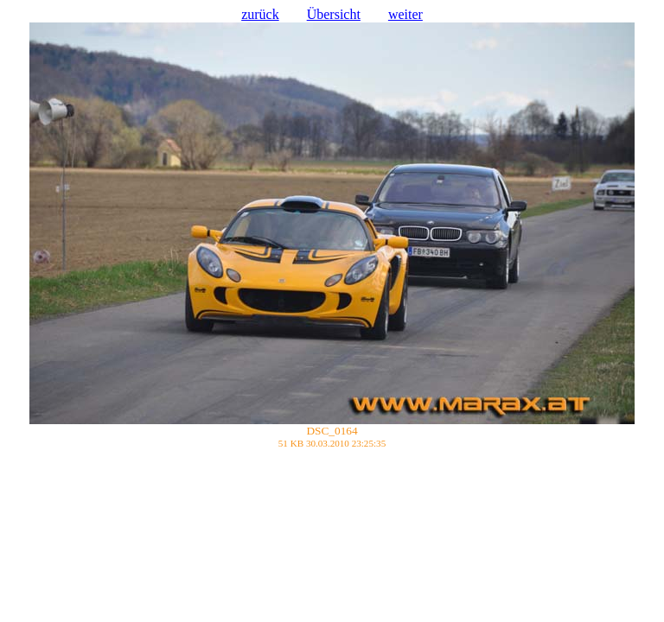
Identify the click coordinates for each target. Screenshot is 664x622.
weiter (405, 14)
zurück (260, 14)
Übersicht (334, 14)
